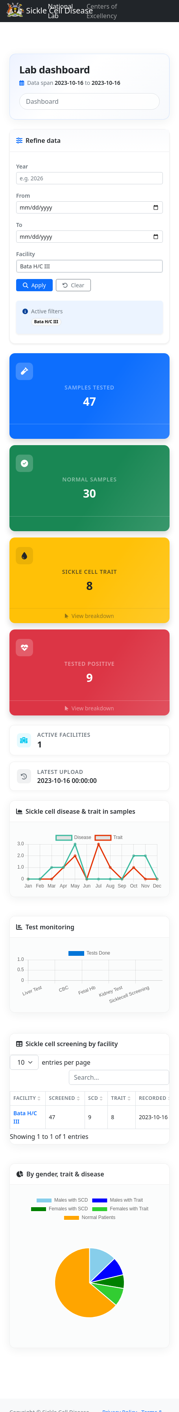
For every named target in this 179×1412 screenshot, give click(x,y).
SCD (93, 1098)
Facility (25, 254)
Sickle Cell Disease (47, 11)
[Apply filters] (34, 285)
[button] (89, 580)
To (19, 224)
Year (22, 166)
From (23, 195)
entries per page (50, 1062)
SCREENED (62, 1098)
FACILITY (24, 1098)
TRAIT (118, 1098)
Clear (74, 285)
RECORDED (152, 1098)
